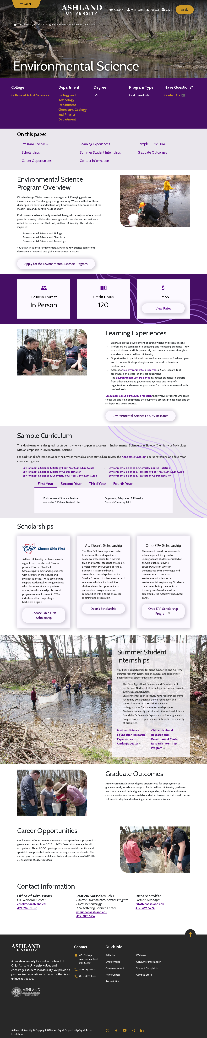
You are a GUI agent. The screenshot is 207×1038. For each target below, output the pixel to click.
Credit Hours (103, 297)
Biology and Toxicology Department (67, 100)
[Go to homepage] (25, 951)
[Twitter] (107, 1030)
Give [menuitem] (169, 10)
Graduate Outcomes (152, 152)
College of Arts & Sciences (30, 95)
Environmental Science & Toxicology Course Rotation (140, 475)
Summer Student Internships (100, 152)
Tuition (163, 297)
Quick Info (113, 946)
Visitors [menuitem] (137, 10)
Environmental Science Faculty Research (140, 416)
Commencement (114, 968)
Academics (25, 24)
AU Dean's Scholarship (103, 545)
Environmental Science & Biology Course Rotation (52, 471)
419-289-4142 (87, 969)
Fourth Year (123, 483)
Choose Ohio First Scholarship (44, 615)
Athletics (110, 955)
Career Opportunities (37, 161)
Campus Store (144, 974)
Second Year (71, 483)
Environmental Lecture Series (133, 377)
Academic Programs (45, 24)
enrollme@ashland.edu (33, 904)
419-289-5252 (86, 916)
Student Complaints (147, 968)
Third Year (97, 483)
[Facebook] (116, 1030)
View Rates (163, 308)
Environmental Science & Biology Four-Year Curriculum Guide (58, 467)
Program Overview (35, 144)
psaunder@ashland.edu (92, 912)
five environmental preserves (139, 369)
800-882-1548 (87, 976)
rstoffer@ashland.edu (151, 904)
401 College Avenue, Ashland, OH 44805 (88, 959)
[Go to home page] (81, 10)
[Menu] (26, 4)
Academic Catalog (134, 457)
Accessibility (112, 981)
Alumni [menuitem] (119, 10)
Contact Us (174, 95)
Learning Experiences (95, 144)
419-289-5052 (27, 908)
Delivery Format (44, 297)
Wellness (141, 955)
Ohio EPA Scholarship (163, 545)
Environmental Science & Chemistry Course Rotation (139, 467)
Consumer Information (148, 961)
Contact (80, 946)
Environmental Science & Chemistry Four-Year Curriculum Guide (60, 475)
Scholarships (31, 152)
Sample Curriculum (151, 144)
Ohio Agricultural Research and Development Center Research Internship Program (165, 739)
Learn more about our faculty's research (128, 395)
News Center (112, 974)
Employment (112, 961)
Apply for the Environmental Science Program (56, 264)
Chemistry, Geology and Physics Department (72, 114)
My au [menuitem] (154, 10)
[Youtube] (125, 1030)
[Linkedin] (142, 1030)
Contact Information (94, 161)
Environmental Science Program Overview (50, 183)
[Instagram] (133, 1030)
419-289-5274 (146, 908)
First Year (45, 483)
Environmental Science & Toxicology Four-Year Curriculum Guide (146, 471)
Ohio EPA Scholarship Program (163, 611)
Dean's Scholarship (103, 609)
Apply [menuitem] (184, 9)
